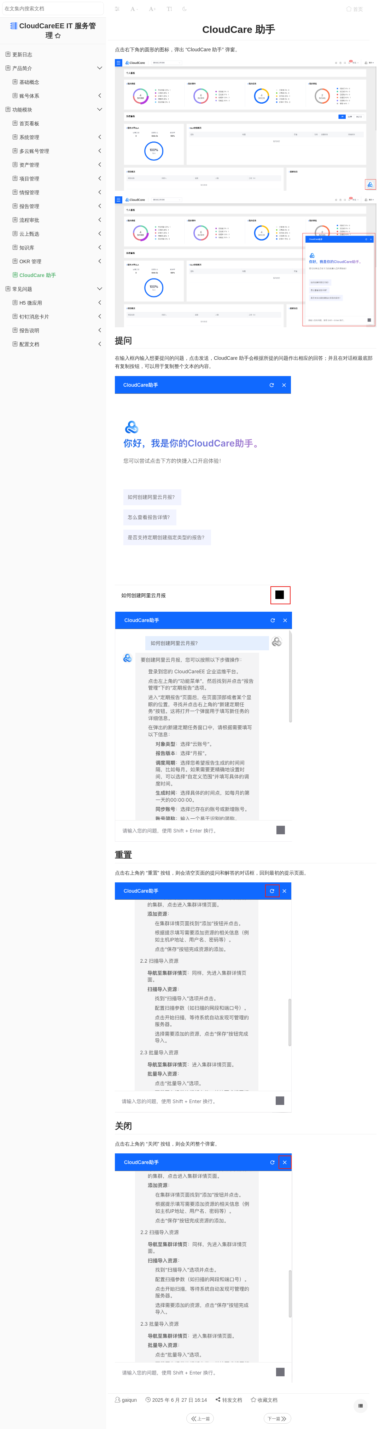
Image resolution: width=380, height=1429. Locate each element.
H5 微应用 (27, 303)
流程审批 (25, 220)
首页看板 (25, 123)
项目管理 (25, 178)
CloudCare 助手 (34, 275)
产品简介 (18, 68)
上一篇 (200, 1419)
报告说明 (25, 330)
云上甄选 (25, 234)
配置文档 (25, 344)
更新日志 (18, 54)
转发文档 (228, 1400)
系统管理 (25, 137)
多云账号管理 (30, 151)
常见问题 (18, 289)
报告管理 (25, 206)
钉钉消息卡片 (30, 316)
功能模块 (18, 109)
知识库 (23, 247)
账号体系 (25, 96)
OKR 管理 (26, 261)
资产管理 (25, 165)
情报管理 (25, 192)
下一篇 (277, 1419)
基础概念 (25, 82)
